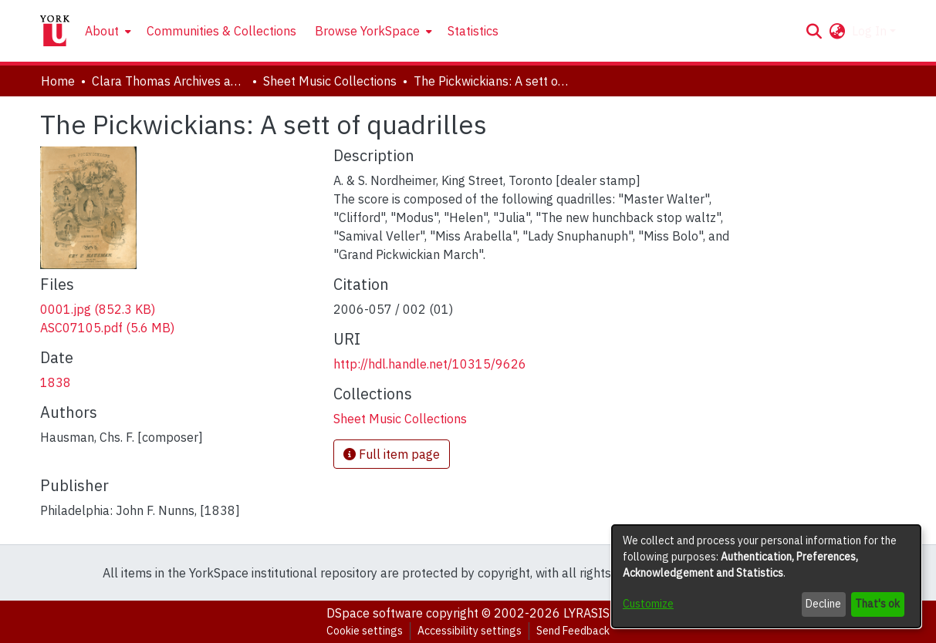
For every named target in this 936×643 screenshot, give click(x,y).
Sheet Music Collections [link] (330, 81)
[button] (814, 31)
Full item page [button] (391, 454)
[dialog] (766, 576)
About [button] (102, 31)
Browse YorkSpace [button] (367, 31)
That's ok (877, 604)
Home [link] (58, 81)
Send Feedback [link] (573, 631)
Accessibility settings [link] (469, 631)
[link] (97, 309)
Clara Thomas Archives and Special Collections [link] (169, 81)
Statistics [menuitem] (473, 31)
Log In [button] (871, 31)
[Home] (54, 30)
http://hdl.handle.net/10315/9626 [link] (429, 364)
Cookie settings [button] (364, 631)
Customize (648, 604)
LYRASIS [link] (586, 613)
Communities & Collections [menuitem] (221, 31)
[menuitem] (106, 31)
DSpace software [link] (374, 613)
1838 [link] (55, 382)
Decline (823, 604)
